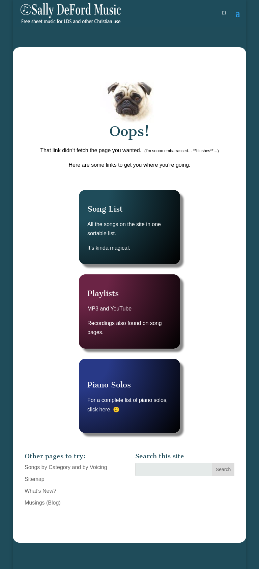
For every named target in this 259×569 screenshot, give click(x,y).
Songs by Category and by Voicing (66, 467)
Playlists (103, 293)
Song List (105, 209)
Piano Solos (109, 384)
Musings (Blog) (43, 503)
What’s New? (40, 491)
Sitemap (35, 479)
